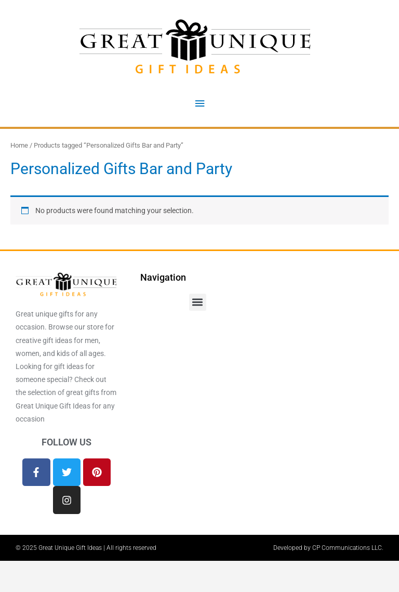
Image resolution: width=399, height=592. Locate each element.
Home (19, 145)
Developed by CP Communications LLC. (328, 547)
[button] (197, 302)
